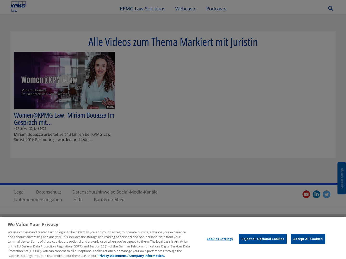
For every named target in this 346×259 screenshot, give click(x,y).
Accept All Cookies (307, 241)
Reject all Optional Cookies (262, 241)
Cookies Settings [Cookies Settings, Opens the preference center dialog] (220, 241)
